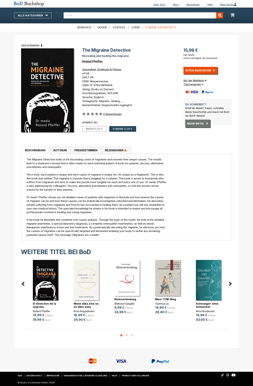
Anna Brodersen (205, 311)
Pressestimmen (85, 150)
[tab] (35, 150)
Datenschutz (34, 375)
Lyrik (136, 27)
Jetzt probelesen (30, 45)
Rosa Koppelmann (84, 311)
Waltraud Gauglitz (124, 303)
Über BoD (159, 4)
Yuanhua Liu (162, 303)
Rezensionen (116, 150)
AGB (20, 375)
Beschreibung (35, 150)
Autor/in (60, 150)
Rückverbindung (125, 299)
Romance (84, 27)
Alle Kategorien (33, 15)
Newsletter (193, 4)
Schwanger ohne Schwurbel (207, 305)
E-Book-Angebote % (161, 27)
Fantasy (119, 27)
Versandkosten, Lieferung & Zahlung (85, 375)
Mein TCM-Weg (165, 299)
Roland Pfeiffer (92, 61)
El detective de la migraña (44, 305)
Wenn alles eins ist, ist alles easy (86, 305)
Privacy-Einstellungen (135, 375)
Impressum (53, 375)
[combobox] (143, 15)
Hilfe (210, 4)
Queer (102, 27)
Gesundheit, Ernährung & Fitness (101, 69)
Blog (176, 4)
